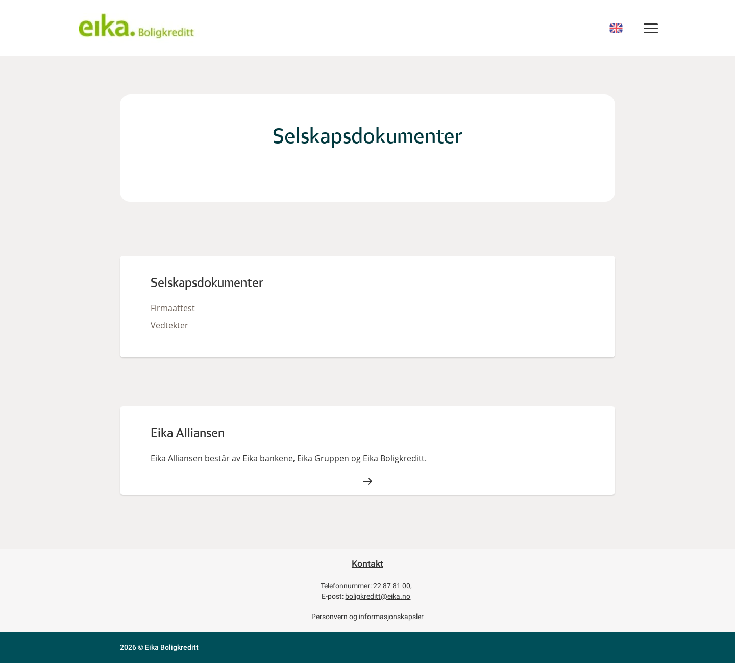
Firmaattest (173, 308)
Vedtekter (169, 325)
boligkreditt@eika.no (377, 596)
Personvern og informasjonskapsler (367, 616)
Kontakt (367, 563)
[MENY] (651, 28)
